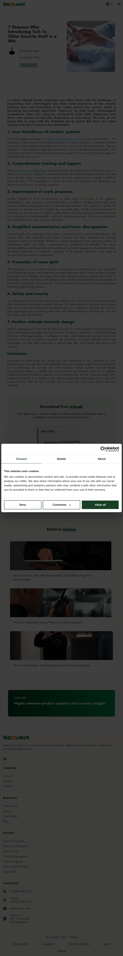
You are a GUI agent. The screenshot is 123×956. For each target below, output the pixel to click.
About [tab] (102, 458)
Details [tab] (61, 458)
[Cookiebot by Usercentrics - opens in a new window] (105, 449)
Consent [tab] (21, 458)
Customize (62, 504)
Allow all (100, 504)
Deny (22, 504)
